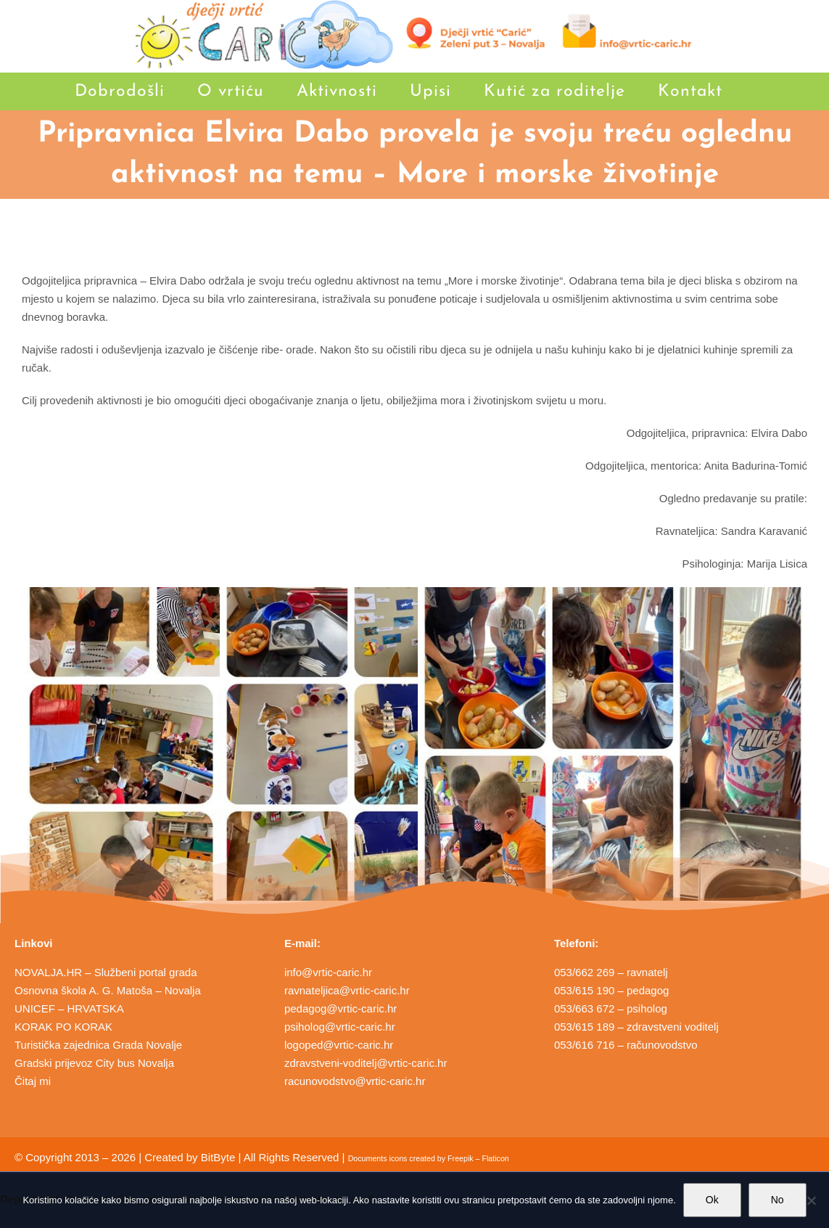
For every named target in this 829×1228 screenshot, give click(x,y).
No (777, 1200)
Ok (712, 1200)
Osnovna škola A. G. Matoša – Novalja (108, 990)
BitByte (218, 1157)
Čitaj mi (33, 1081)
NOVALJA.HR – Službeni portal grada (106, 972)
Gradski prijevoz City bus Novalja (94, 1063)
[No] (811, 1200)
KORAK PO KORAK (63, 1026)
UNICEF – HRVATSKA (69, 1008)
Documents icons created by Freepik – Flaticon (428, 1158)
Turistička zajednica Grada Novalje (98, 1045)
